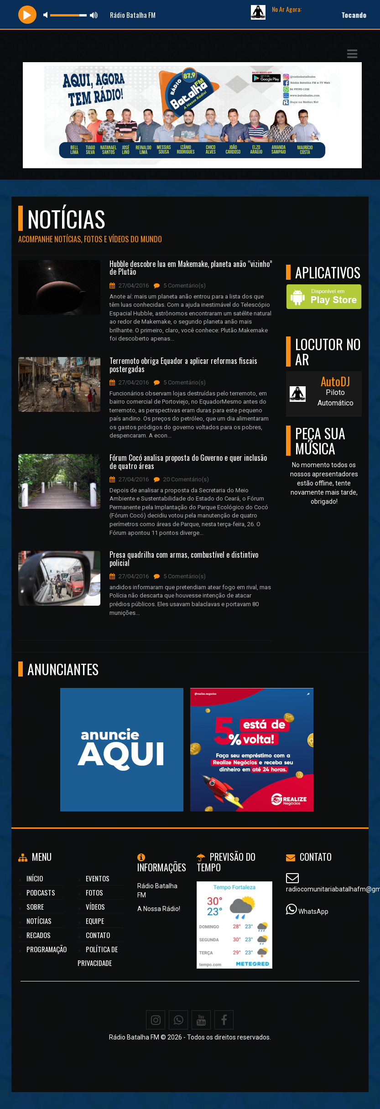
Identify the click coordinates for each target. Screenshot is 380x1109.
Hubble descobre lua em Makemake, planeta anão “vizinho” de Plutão (190, 268)
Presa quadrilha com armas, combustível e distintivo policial (183, 559)
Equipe (95, 921)
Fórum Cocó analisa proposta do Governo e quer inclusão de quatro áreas (188, 462)
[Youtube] (201, 1019)
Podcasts (40, 892)
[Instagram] (155, 1019)
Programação (46, 949)
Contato (98, 935)
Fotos (94, 892)
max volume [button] (94, 14)
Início (34, 878)
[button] (352, 54)
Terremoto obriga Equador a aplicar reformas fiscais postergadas (183, 365)
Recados (38, 935)
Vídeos (95, 906)
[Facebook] (224, 1019)
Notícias (39, 921)
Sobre (35, 906)
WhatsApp (313, 911)
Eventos (97, 878)
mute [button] (47, 14)
